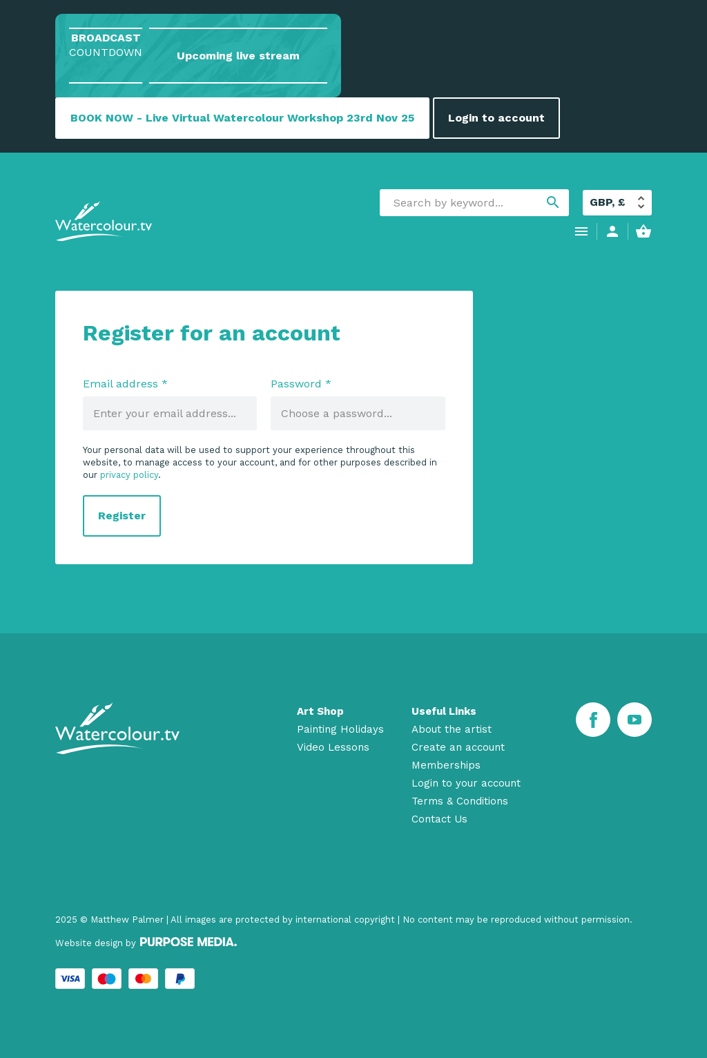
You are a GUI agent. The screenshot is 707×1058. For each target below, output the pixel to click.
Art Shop (320, 711)
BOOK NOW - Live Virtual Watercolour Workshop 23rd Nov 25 (242, 117)
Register (122, 515)
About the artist (451, 729)
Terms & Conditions (459, 801)
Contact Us (439, 819)
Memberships (446, 765)
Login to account (496, 117)
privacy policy (129, 475)
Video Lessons (333, 747)
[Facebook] (593, 719)
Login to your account (466, 783)
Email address (125, 383)
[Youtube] (634, 719)
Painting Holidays (340, 729)
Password (301, 383)
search (553, 202)
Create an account (458, 747)
